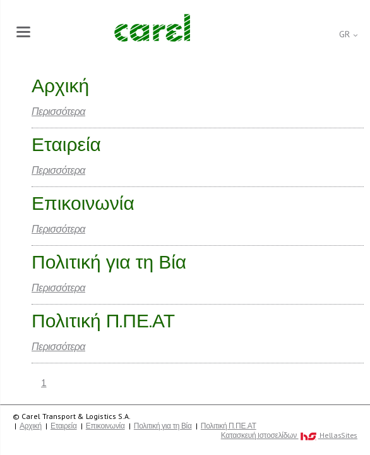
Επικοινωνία (105, 425)
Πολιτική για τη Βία (163, 425)
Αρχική (31, 425)
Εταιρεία (64, 425)
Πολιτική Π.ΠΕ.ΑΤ (228, 425)
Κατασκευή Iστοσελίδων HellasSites (289, 435)
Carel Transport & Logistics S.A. (152, 28)
